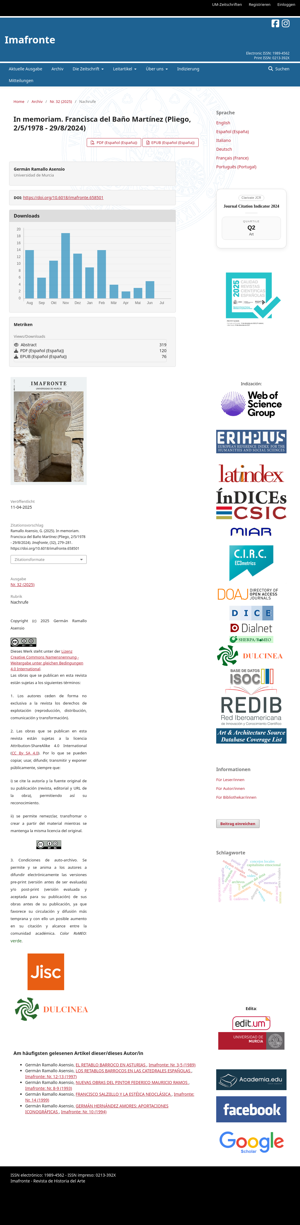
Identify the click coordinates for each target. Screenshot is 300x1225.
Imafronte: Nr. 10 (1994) (83, 1111)
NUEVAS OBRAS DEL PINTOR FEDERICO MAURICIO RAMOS (132, 1082)
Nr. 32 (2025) (61, 101)
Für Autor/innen (230, 788)
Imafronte (30, 39)
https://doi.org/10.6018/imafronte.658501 (63, 197)
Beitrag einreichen (237, 823)
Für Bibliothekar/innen (236, 797)
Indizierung (188, 69)
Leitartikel (123, 69)
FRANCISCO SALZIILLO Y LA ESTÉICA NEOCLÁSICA (123, 1094)
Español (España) (232, 131)
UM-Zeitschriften (227, 4)
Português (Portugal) (236, 166)
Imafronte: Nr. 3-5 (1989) (172, 1065)
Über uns (155, 69)
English (223, 122)
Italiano (223, 140)
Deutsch (224, 149)
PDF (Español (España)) (116, 142)
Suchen (281, 69)
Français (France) (232, 158)
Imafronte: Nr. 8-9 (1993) (48, 1088)
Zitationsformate (30, 559)
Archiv (58, 69)
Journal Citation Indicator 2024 (251, 206)
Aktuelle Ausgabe (25, 69)
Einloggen (286, 4)
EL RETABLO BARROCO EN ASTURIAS (111, 1065)
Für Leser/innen (230, 779)
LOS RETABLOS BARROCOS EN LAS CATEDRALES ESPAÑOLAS (133, 1070)
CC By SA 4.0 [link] (25, 753)
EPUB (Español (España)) (172, 142)
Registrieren (259, 4)
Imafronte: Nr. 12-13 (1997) (51, 1076)
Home (18, 101)
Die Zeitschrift (86, 69)
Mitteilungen (21, 80)
